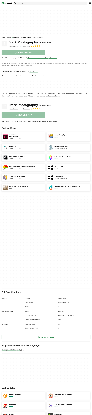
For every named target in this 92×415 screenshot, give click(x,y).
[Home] (3, 38)
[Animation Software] (26, 38)
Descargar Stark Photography (11, 350)
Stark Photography (29, 42)
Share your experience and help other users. (42, 58)
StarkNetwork (34, 72)
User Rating (31, 46)
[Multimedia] (16, 38)
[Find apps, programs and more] (50, 3)
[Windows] (9, 38)
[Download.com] (7, 3)
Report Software (46, 337)
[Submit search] (15, 3)
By (13, 46)
